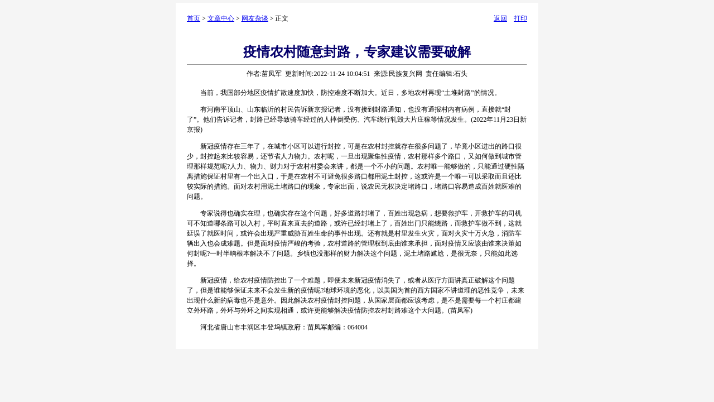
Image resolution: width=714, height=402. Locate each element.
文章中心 (221, 18)
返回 (500, 18)
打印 (520, 18)
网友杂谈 (255, 18)
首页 (193, 18)
